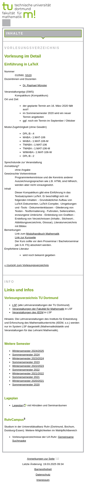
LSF (14, 305)
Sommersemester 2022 (26, 369)
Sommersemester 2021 (26, 377)
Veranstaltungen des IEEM (27, 312)
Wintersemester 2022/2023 (28, 365)
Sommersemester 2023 (26, 362)
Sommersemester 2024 (26, 354)
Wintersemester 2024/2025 (28, 350)
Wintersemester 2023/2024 (28, 358)
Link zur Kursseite (25, 237)
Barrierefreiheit (43, 469)
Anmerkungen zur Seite (41, 458)
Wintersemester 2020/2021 (28, 380)
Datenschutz (43, 474)
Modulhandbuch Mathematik (42, 233)
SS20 (28, 75)
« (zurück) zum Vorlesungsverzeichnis (26, 265)
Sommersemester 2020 (26, 384)
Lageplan (17, 405)
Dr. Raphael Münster (35, 85)
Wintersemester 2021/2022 (28, 373)
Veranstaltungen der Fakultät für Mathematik (38, 308)
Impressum (43, 479)
